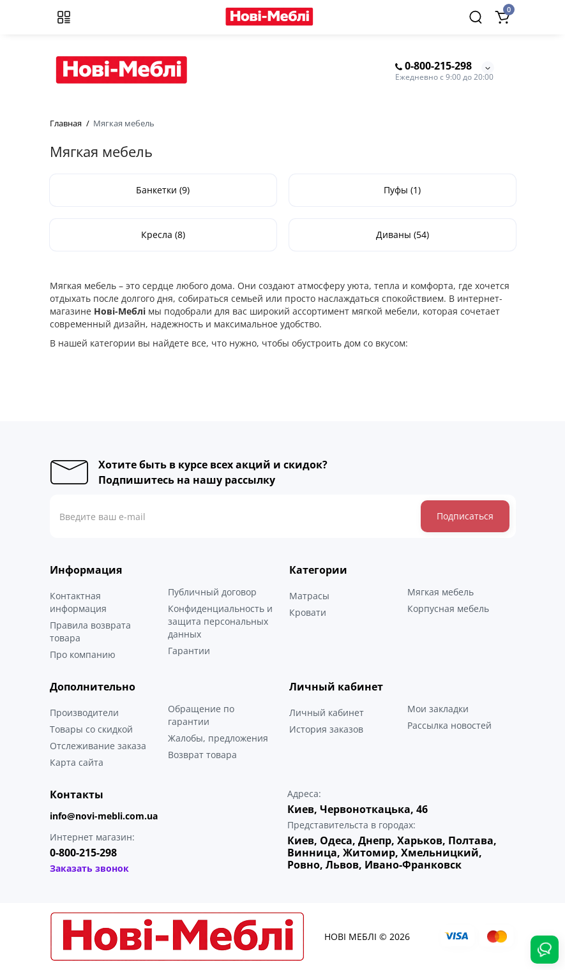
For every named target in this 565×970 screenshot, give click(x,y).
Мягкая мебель (440, 592)
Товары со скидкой (91, 729)
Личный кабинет (326, 712)
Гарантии (189, 651)
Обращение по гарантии (201, 715)
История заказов (326, 729)
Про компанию (83, 654)
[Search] (475, 17)
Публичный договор (212, 592)
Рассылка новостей (449, 725)
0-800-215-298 (433, 66)
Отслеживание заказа (98, 746)
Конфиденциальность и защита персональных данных (220, 621)
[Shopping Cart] (502, 17)
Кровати (307, 612)
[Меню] (64, 17)
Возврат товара (202, 755)
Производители (84, 712)
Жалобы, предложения (218, 738)
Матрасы (309, 596)
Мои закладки (438, 709)
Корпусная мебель (448, 608)
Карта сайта (76, 762)
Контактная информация (78, 602)
